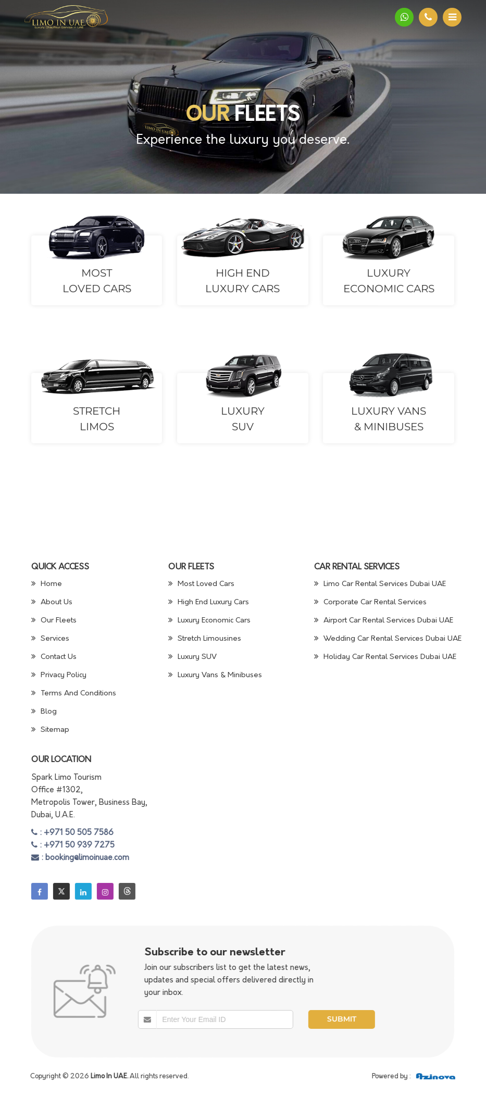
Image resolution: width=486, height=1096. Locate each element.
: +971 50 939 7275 (73, 846)
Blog (44, 712)
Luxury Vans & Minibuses (215, 675)
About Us (51, 602)
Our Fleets (54, 621)
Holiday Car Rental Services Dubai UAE (385, 657)
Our (207, 115)
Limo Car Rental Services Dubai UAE (380, 584)
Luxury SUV (192, 657)
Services (50, 639)
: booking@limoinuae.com (80, 858)
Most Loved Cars (201, 584)
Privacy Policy (58, 675)
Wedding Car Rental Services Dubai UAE (388, 639)
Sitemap (50, 730)
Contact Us (54, 657)
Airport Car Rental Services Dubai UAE (383, 621)
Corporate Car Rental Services (370, 602)
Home (46, 584)
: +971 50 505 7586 (72, 833)
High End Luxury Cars (208, 602)
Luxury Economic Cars (209, 621)
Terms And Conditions (73, 694)
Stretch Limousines (204, 639)
